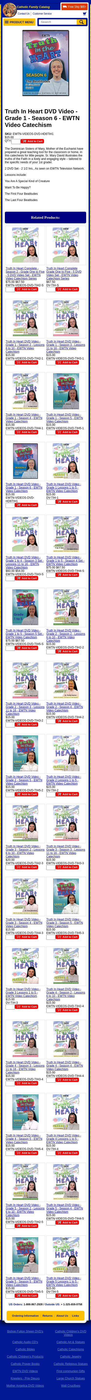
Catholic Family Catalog (33, 7)
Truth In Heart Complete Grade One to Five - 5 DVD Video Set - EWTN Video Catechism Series (64, 273)
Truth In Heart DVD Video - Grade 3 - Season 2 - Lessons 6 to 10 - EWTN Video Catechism (25, 851)
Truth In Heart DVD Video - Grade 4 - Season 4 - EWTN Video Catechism (64, 1066)
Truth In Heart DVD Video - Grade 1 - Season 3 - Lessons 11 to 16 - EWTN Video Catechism (65, 346)
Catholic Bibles (25, 1349)
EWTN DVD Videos (25, 1371)
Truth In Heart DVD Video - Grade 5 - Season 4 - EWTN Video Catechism (64, 1208)
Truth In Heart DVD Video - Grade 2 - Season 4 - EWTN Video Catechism (64, 707)
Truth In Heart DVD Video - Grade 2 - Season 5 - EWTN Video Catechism (24, 780)
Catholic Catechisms (71, 1349)
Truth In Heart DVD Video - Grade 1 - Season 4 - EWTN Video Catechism (24, 418)
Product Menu (19, 22)
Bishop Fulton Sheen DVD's (25, 1331)
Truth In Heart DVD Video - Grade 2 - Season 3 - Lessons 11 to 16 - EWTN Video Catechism (25, 709)
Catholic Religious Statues (71, 1364)
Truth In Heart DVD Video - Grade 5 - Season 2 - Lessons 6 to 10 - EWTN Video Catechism (25, 1210)
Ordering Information (25, 1315)
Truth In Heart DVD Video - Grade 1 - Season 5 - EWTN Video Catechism (64, 418)
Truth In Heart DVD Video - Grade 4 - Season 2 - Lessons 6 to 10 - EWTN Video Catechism (65, 994)
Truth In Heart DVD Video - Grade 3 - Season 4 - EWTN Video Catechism (24, 923)
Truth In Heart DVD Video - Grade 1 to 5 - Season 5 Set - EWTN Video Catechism (25, 634)
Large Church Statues (71, 1378)
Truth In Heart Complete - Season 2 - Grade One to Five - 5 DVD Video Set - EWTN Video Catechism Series (25, 273)
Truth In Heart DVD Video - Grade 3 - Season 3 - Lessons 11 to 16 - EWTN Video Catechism (65, 851)
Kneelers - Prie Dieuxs (25, 1378)
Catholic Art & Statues (71, 1342)
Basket (86, 13)
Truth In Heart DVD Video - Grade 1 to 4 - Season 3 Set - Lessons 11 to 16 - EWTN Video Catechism (25, 562)
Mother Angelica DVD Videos (25, 1385)
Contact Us (23, 13)
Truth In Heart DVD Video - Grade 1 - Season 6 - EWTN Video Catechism (24, 487)
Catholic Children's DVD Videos (70, 1333)
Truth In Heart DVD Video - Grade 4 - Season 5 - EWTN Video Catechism (24, 1139)
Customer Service (42, 13)
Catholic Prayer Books (25, 1364)
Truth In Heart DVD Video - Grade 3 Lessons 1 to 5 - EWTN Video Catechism (23, 993)
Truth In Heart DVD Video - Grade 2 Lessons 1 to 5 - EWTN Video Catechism (63, 780)
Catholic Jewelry (70, 1356)
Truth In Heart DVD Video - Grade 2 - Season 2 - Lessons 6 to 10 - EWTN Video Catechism (65, 635)
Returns (47, 1315)
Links (75, 1315)
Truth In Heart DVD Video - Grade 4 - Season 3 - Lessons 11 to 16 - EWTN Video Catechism (25, 1067)
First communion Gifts (71, 1371)
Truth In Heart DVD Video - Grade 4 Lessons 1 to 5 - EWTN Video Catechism (63, 1139)
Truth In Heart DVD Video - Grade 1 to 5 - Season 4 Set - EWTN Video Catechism (65, 561)
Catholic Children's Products (25, 1356)
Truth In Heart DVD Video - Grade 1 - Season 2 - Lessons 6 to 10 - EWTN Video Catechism (25, 346)
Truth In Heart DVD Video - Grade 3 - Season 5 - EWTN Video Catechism (64, 923)
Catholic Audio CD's (25, 1342)
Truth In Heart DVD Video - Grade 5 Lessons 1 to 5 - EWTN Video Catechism (63, 1281)
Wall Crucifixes (70, 1385)
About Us (62, 1315)
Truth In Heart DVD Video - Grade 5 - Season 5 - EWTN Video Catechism (24, 1281)
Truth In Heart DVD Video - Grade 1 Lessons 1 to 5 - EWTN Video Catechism (63, 487)
